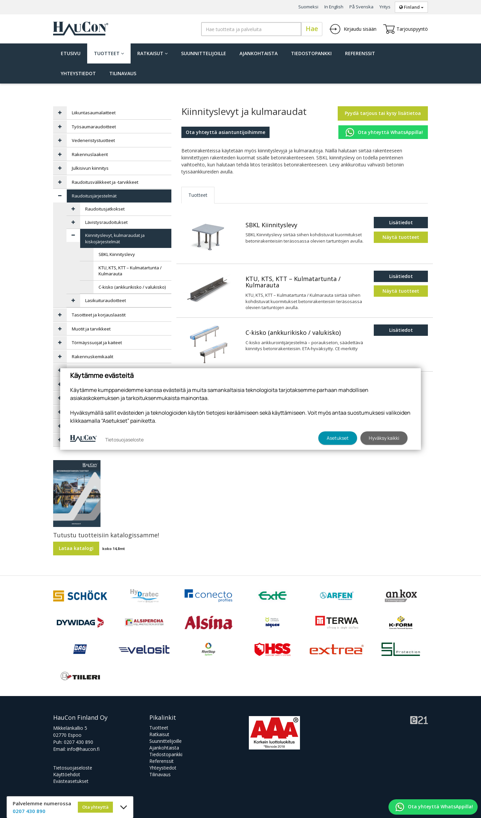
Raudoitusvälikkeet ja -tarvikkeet (105, 182)
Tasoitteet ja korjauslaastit (99, 315)
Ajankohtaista (258, 53)
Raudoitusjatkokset (105, 209)
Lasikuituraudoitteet (105, 300)
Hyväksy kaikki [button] (384, 438)
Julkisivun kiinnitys (90, 168)
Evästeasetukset (71, 781)
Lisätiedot (401, 222)
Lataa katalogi (76, 548)
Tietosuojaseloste (72, 768)
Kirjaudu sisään (352, 29)
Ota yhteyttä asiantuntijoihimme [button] (225, 132)
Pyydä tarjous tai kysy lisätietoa (383, 113)
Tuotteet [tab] (197, 195)
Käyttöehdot (66, 774)
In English (333, 7)
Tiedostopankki (311, 53)
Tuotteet (109, 53)
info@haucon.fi (83, 749)
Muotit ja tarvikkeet (91, 329)
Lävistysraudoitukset (106, 222)
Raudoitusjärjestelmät (94, 196)
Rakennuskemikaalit (92, 357)
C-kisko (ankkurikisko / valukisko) (293, 332)
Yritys (384, 7)
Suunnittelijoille (203, 53)
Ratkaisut (152, 53)
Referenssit (360, 53)
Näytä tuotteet (400, 237)
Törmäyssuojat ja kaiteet (97, 342)
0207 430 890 (78, 742)
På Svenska (361, 7)
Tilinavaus (122, 73)
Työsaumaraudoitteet (94, 127)
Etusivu (71, 53)
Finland (411, 7)
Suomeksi (308, 7)
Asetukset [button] (338, 438)
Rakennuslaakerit (90, 154)
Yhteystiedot (78, 73)
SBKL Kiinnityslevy (271, 225)
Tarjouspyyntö (405, 29)
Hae (312, 28)
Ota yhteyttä (95, 807)
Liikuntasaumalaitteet (94, 113)
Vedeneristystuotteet (93, 140)
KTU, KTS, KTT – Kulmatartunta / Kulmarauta (293, 282)
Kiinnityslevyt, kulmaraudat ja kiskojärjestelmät (115, 238)
